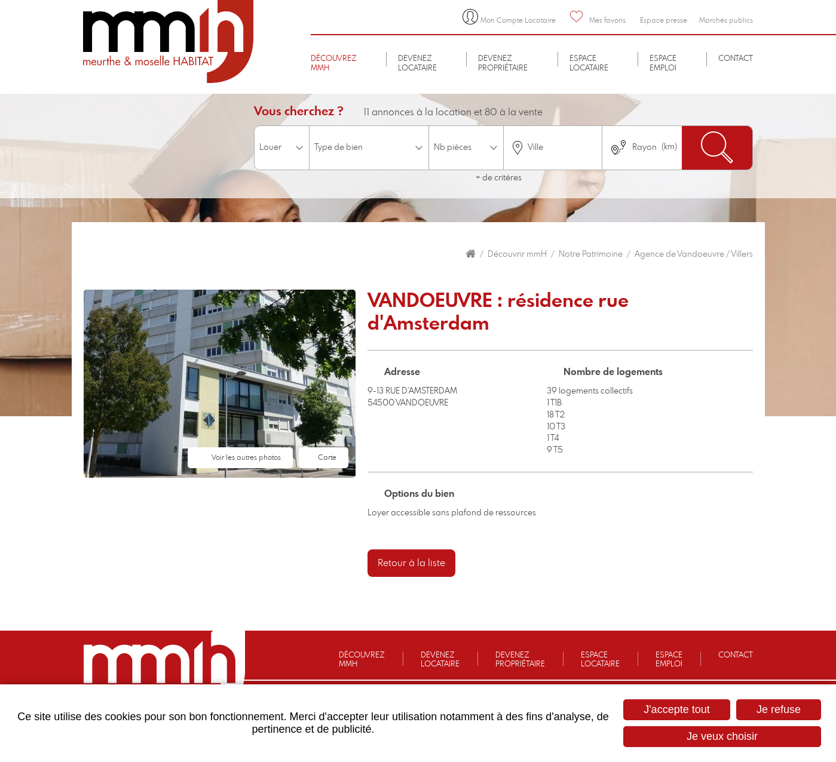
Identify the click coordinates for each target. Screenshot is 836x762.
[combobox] (553, 148)
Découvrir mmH (517, 254)
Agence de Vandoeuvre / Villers (694, 254)
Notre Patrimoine (591, 254)
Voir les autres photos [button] (246, 457)
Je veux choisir (722, 736)
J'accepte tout (677, 709)
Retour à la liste (411, 563)
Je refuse (779, 709)
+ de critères (499, 178)
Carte (327, 457)
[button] (220, 383)
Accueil (471, 254)
